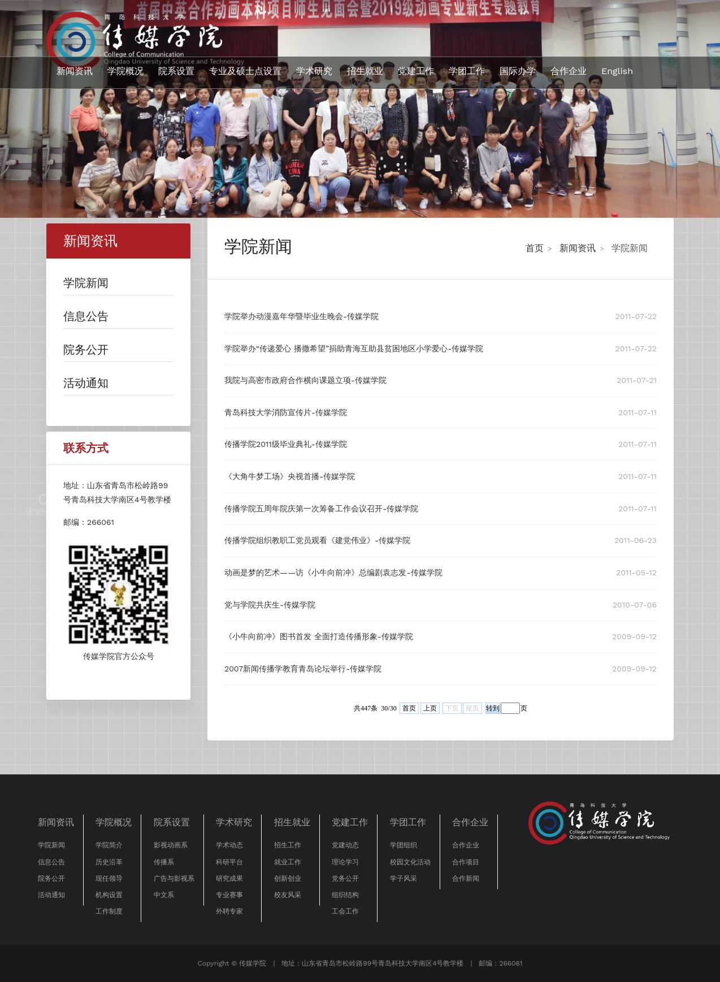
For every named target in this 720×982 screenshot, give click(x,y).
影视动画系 (171, 845)
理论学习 (345, 862)
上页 (430, 708)
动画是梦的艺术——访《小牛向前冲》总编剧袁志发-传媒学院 (333, 572)
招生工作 (287, 845)
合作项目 (465, 862)
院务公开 (51, 878)
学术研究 (314, 71)
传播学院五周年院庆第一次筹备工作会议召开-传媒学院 (321, 508)
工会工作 (345, 911)
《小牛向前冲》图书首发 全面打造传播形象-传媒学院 (318, 636)
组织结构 (345, 895)
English (617, 71)
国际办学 (518, 71)
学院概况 (125, 71)
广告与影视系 (174, 878)
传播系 (164, 862)
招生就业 (365, 71)
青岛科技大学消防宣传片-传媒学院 (285, 412)
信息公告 (51, 862)
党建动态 (345, 845)
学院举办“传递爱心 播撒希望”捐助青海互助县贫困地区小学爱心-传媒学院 (353, 348)
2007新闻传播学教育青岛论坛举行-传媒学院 (302, 668)
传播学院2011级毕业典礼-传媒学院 (285, 444)
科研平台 (229, 862)
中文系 (164, 895)
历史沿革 (109, 862)
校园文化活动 (410, 862)
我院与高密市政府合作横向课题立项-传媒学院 (305, 380)
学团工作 (467, 71)
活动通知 (51, 895)
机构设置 (109, 895)
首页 (535, 248)
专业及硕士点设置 (245, 71)
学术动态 (229, 845)
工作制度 (109, 911)
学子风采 (403, 878)
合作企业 (568, 71)
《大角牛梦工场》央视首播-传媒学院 (289, 476)
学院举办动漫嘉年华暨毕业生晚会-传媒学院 (301, 316)
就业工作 (287, 862)
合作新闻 (465, 878)
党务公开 (345, 878)
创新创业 (287, 878)
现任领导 (109, 878)
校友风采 (287, 895)
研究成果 (229, 878)
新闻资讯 (75, 71)
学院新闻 (629, 248)
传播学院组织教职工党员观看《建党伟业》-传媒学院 (317, 540)
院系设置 (176, 71)
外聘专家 (229, 911)
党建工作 (416, 71)
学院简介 (109, 845)
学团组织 (403, 845)
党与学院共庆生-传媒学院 (269, 604)
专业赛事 (229, 895)
